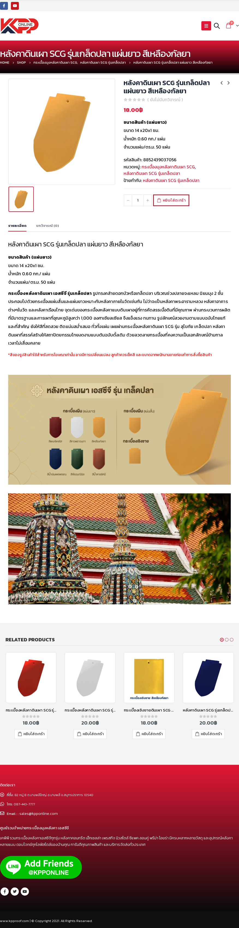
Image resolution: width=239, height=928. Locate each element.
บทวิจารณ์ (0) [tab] (47, 225)
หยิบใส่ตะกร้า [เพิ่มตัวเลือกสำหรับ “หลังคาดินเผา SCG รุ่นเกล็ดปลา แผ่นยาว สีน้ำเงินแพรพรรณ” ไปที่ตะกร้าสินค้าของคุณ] (211, 734)
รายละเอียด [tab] (17, 225)
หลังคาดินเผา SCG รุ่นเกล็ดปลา (152, 173)
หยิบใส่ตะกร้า (177, 200)
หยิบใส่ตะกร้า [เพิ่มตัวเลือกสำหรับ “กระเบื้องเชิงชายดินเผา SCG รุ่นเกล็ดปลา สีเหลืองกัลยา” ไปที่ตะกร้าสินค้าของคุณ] (152, 734)
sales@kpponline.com (39, 814)
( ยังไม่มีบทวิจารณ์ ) (165, 99)
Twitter (15, 891)
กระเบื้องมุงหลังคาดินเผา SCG (168, 166)
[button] (221, 639)
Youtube (25, 891)
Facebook (5, 891)
